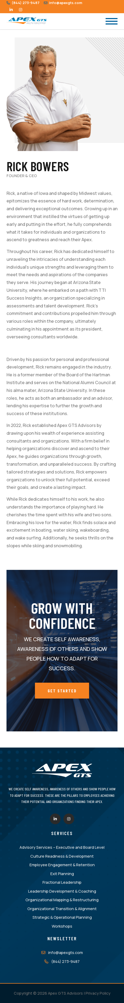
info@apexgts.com (63, 2)
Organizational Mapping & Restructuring (62, 899)
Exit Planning (62, 873)
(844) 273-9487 (23, 2)
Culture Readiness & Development (62, 856)
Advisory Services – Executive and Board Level (62, 847)
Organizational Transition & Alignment (62, 908)
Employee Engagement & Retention (62, 864)
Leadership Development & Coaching (62, 891)
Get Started (62, 690)
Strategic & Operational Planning (62, 917)
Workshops (62, 926)
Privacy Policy (98, 993)
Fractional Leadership (62, 882)
